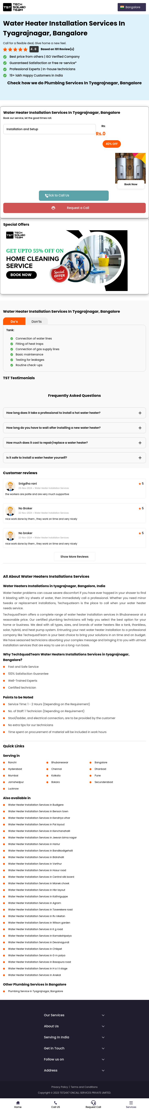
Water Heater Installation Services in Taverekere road (40, 909)
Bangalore (101, 762)
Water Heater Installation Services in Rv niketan (36, 916)
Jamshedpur (16, 782)
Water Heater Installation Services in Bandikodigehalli (40, 850)
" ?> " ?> (49, 129)
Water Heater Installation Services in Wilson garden (39, 922)
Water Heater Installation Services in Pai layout (36, 824)
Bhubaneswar (59, 762)
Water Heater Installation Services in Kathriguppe (38, 896)
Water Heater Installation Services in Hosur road (37, 870)
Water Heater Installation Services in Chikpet (35, 949)
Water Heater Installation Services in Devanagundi (38, 942)
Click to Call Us (57, 195)
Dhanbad (100, 769)
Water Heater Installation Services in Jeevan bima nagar (42, 837)
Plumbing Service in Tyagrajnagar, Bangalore (35, 991)
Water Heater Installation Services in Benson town (38, 811)
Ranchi (12, 762)
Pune (98, 775)
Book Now (131, 184)
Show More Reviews (74, 557)
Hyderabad (15, 769)
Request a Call (78, 208)
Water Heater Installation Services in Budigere (36, 804)
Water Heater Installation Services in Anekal (34, 975)
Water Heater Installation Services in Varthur (35, 863)
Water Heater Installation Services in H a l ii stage (37, 968)
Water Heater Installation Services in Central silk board (41, 877)
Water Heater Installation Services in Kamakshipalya (40, 935)
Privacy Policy (59, 1087)
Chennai (56, 769)
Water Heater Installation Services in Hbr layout (36, 890)
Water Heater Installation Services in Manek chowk (38, 883)
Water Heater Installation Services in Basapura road (39, 962)
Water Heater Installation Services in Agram (34, 903)
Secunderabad (104, 782)
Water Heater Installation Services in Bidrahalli (36, 857)
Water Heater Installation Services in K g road (35, 929)
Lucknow (13, 788)
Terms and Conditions (84, 1087)
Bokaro (55, 782)
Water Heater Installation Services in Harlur (34, 844)
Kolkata (56, 775)
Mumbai (13, 775)
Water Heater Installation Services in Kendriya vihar (39, 818)
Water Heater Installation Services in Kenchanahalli (39, 831)
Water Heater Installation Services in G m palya (36, 955)
